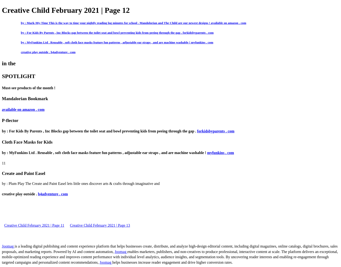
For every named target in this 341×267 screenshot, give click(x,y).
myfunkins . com (220, 153)
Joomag (8, 246)
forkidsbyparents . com (215, 131)
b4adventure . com (53, 194)
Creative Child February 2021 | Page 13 (100, 225)
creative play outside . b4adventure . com (48, 52)
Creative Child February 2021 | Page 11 (34, 225)
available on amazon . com (23, 110)
